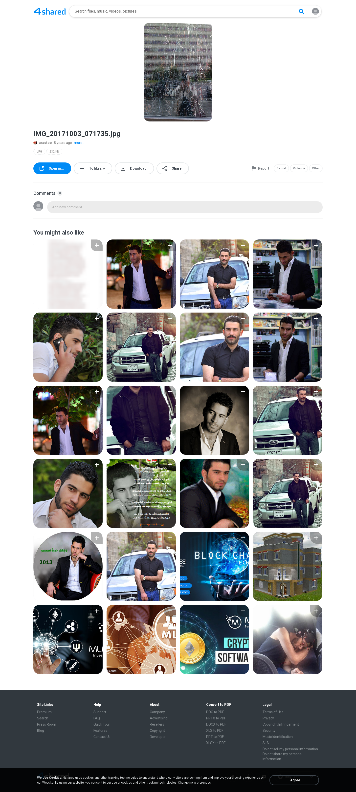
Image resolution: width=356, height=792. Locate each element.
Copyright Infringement (281, 724)
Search (42, 718)
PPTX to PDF (216, 718)
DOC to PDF (215, 712)
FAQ (96, 718)
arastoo (42, 143)
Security (269, 731)
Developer (158, 737)
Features (100, 731)
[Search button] (301, 11)
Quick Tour (101, 724)
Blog (40, 731)
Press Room (46, 724)
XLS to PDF (214, 731)
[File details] (68, 274)
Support (99, 712)
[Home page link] (50, 11)
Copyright (157, 731)
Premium (44, 712)
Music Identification (278, 737)
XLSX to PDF (215, 743)
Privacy (268, 718)
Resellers (157, 724)
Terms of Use (273, 712)
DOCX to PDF (216, 724)
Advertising (159, 718)
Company (157, 712)
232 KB (54, 151)
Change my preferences (194, 782)
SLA (266, 743)
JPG (39, 151)
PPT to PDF (215, 737)
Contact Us (102, 737)
